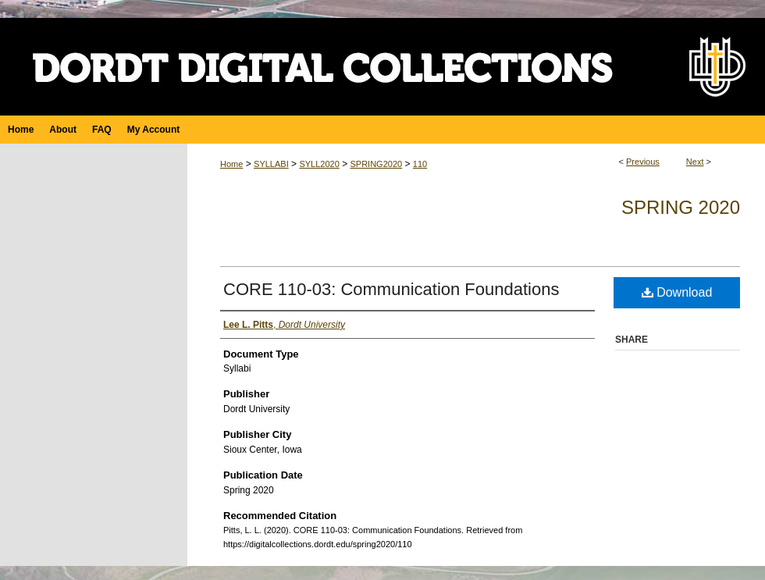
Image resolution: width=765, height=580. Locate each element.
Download (677, 292)
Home (231, 164)
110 (420, 164)
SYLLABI (271, 164)
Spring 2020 (680, 207)
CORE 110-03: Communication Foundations (391, 289)
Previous (643, 161)
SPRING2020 (376, 164)
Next (695, 161)
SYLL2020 (319, 164)
